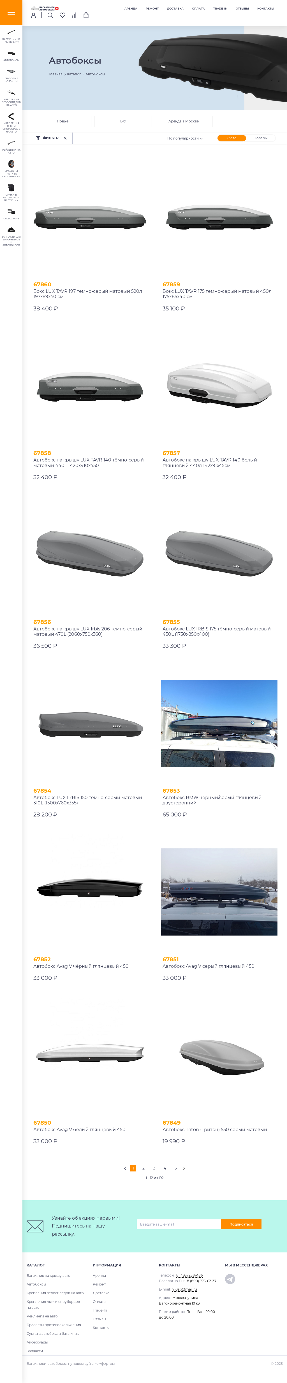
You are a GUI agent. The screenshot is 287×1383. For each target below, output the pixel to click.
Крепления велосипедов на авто (55, 1293)
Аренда (130, 8)
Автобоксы (36, 1284)
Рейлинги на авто (42, 1316)
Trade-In (220, 8)
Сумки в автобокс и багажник (53, 1333)
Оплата (198, 8)
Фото (232, 138)
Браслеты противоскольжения (54, 1325)
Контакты (265, 8)
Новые (62, 121)
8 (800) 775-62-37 (201, 1281)
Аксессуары (37, 1342)
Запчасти (35, 1351)
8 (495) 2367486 (189, 1275)
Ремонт (152, 8)
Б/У (123, 121)
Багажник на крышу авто (48, 1275)
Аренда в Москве (183, 121)
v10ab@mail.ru (184, 1289)
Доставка (175, 8)
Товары (261, 138)
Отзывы (242, 8)
